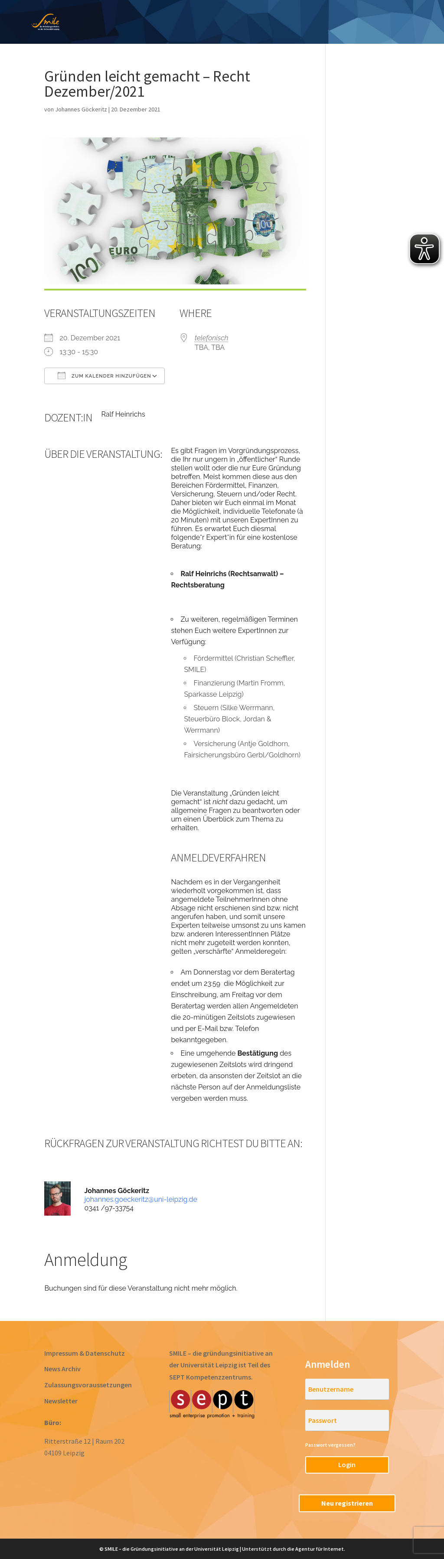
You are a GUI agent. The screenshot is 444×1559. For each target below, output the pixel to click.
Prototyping (218, 16)
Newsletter (61, 1400)
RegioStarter (276, 29)
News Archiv (62, 1368)
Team (423, 16)
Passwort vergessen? (330, 1445)
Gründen (272, 16)
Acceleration (326, 16)
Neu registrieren (347, 1503)
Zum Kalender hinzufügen (104, 375)
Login (347, 1464)
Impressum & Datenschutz (84, 1353)
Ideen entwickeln (150, 16)
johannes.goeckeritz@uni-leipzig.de (141, 1199)
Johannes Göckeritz (81, 109)
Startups (380, 16)
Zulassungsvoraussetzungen (88, 1384)
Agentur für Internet (319, 1549)
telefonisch (212, 338)
